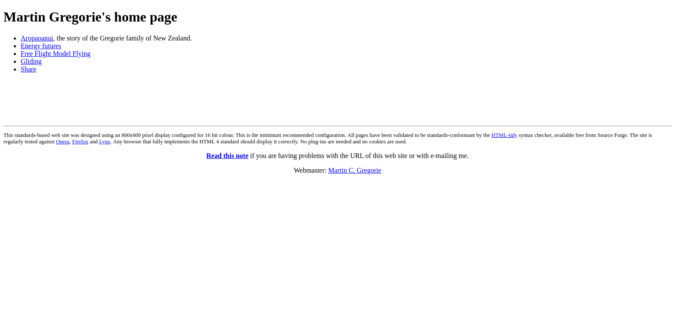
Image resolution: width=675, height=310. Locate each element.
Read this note (227, 155)
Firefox (80, 142)
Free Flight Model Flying (55, 53)
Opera (62, 142)
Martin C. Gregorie (354, 170)
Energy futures (41, 46)
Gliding (31, 61)
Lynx (104, 142)
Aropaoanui (37, 38)
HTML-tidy (504, 135)
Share (28, 69)
